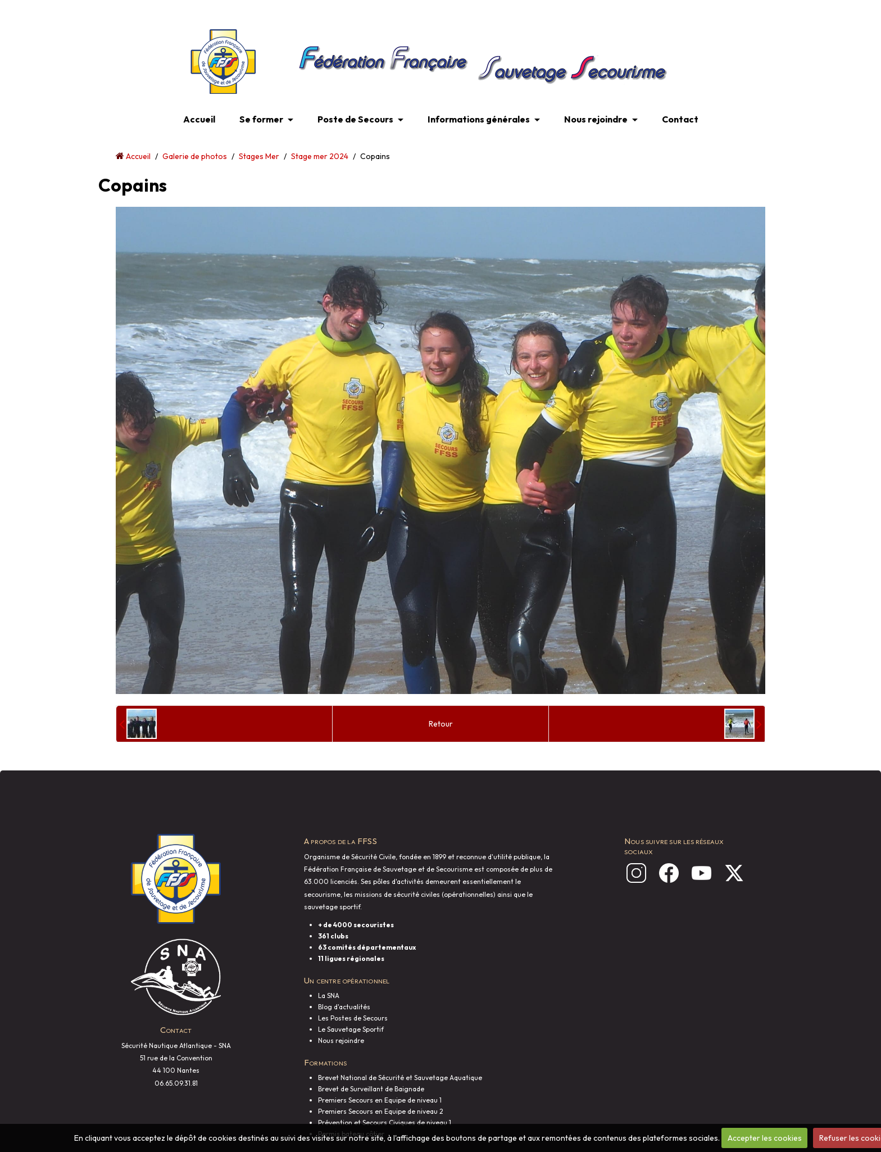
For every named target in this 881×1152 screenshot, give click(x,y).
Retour (441, 724)
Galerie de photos (194, 156)
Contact (680, 119)
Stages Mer (259, 156)
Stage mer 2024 (319, 156)
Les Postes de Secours (353, 1018)
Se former (261, 119)
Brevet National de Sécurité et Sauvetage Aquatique (400, 1077)
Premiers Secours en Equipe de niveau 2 (380, 1111)
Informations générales (479, 119)
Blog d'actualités (344, 1007)
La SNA (328, 995)
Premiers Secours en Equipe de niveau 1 (380, 1100)
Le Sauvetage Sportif (351, 1029)
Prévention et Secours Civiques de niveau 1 (384, 1122)
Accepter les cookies (765, 1138)
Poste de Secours (355, 119)
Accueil (199, 119)
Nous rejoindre (596, 119)
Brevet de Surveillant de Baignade (371, 1089)
